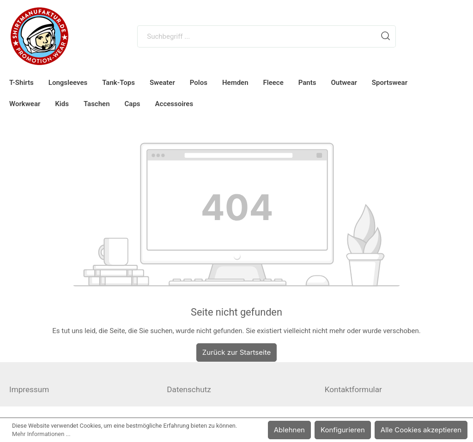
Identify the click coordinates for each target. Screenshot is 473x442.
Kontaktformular (353, 389)
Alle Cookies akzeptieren (423, 430)
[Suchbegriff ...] (256, 36)
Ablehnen (297, 430)
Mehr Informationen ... (41, 433)
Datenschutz (189, 389)
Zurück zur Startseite (236, 352)
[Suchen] (386, 36)
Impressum (29, 389)
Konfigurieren (349, 430)
